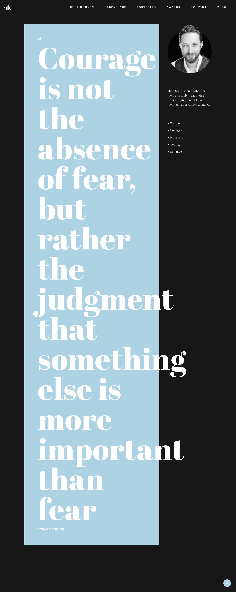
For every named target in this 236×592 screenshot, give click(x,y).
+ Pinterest (175, 137)
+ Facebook (175, 123)
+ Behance (175, 151)
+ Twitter (174, 144)
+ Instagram (176, 130)
